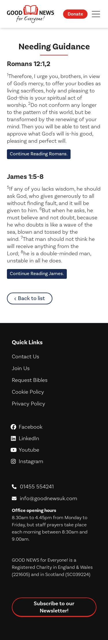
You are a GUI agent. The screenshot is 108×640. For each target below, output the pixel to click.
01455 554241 (37, 486)
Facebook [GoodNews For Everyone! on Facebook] (54, 427)
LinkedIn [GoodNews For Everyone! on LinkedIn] (54, 438)
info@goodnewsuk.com (48, 498)
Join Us (21, 368)
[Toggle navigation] (96, 14)
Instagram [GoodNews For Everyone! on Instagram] (54, 461)
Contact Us (25, 356)
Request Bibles (30, 380)
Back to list (35, 298)
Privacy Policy (28, 403)
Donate (75, 14)
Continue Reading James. (37, 273)
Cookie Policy (28, 391)
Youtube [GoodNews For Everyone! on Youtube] (54, 449)
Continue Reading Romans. (39, 154)
